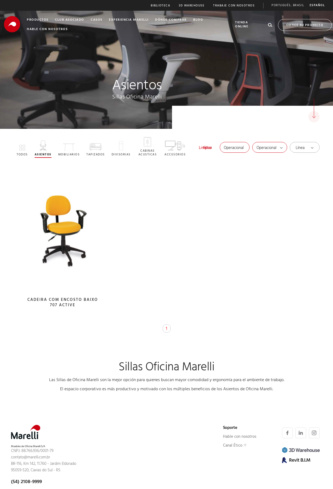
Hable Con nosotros (47, 29)
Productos (38, 20)
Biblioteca (160, 6)
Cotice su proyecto (304, 25)
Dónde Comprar (171, 20)
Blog (198, 20)
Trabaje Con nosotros (234, 6)
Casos (97, 20)
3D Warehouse (191, 6)
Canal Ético (232, 446)
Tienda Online (241, 25)
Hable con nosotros (239, 437)
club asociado (69, 20)
